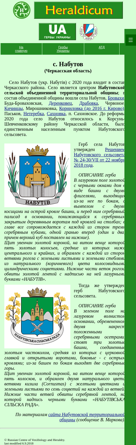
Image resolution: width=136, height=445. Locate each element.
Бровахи (116, 97)
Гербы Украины (63, 48)
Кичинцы (13, 108)
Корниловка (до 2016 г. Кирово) (91, 108)
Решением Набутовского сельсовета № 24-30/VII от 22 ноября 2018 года (99, 157)
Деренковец (60, 103)
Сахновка (56, 113)
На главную (21, 48)
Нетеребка (33, 113)
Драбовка (88, 103)
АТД (102, 47)
